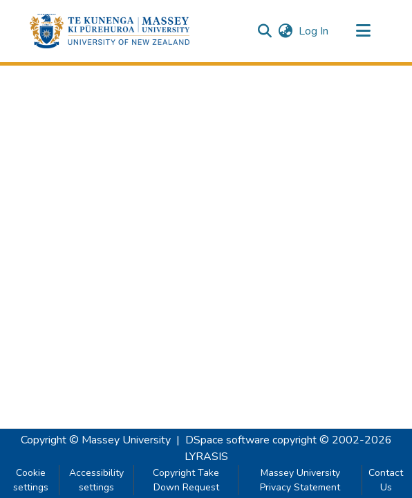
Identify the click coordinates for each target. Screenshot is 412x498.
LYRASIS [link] (206, 456)
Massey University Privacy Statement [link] (300, 480)
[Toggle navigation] (363, 31)
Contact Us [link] (385, 480)
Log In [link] (314, 31)
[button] (109, 31)
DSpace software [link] (227, 440)
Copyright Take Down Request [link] (186, 480)
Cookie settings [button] (30, 480)
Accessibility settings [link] (96, 480)
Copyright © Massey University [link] (96, 440)
